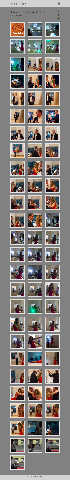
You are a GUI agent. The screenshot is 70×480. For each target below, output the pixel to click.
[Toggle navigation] (59, 3)
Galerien (14, 12)
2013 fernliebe (16, 16)
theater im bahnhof (31, 12)
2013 (44, 12)
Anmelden (2, 478)
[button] (58, 15)
